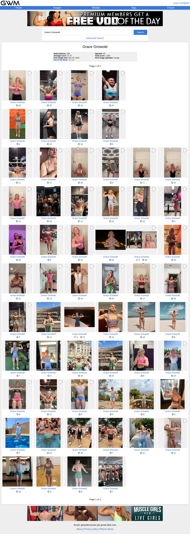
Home (19, 7)
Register (185, 3)
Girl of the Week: (61, 60)
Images (57, 7)
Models (96, 7)
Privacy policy (91, 529)
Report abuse (107, 529)
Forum (170, 7)
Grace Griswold (17, 102)
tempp (116, 58)
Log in (176, 3)
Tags (133, 7)
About (79, 529)
